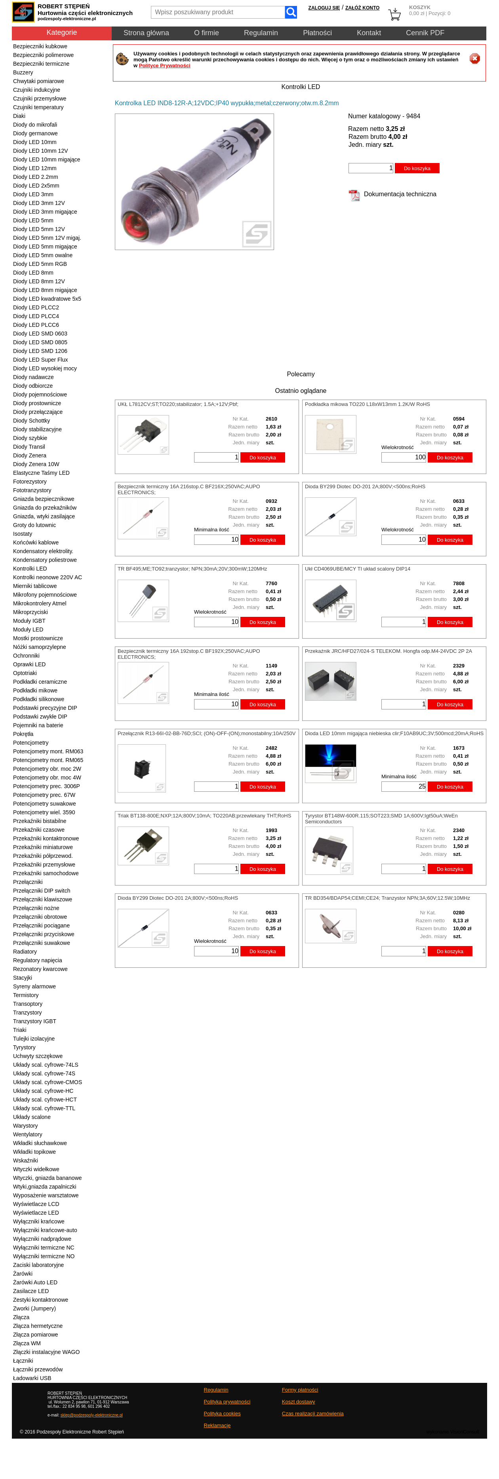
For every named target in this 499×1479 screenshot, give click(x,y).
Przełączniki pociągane (41, 925)
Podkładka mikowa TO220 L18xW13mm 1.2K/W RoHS (367, 404)
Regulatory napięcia (37, 960)
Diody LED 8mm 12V (39, 281)
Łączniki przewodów (38, 1369)
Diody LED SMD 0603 (40, 333)
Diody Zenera (29, 455)
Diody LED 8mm (33, 272)
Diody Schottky (31, 420)
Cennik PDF (425, 33)
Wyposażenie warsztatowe (46, 1195)
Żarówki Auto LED (35, 1282)
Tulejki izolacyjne (34, 1038)
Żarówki (22, 1273)
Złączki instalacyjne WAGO (46, 1352)
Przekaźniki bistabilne (40, 821)
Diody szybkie (30, 438)
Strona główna (146, 33)
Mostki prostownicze (38, 638)
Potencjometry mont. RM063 (48, 751)
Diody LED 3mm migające (45, 212)
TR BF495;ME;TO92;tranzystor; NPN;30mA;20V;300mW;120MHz (192, 569)
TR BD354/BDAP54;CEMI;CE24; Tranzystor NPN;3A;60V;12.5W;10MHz (387, 898)
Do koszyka (417, 168)
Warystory (25, 1126)
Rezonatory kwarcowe (40, 969)
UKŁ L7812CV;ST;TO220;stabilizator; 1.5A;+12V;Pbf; (178, 404)
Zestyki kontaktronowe (40, 1300)
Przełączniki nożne (36, 908)
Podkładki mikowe (35, 690)
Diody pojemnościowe (40, 394)
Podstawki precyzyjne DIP (45, 708)
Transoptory (27, 1004)
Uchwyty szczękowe (38, 1056)
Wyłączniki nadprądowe (42, 1239)
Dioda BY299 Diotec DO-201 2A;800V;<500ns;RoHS (365, 486)
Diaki (19, 116)
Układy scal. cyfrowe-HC (43, 1091)
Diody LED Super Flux (40, 359)
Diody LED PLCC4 (36, 316)
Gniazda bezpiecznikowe (43, 499)
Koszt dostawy (298, 1402)
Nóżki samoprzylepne (39, 647)
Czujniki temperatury (38, 107)
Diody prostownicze (37, 403)
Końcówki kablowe (36, 542)
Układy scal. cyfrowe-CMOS (47, 1082)
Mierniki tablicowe (35, 586)
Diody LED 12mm (35, 168)
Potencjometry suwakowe (44, 803)
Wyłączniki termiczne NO (43, 1256)
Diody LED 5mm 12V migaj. (47, 238)
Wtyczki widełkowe (36, 1169)
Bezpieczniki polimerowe (43, 55)
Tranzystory (27, 1012)
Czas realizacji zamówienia (313, 1413)
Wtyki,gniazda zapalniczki (44, 1186)
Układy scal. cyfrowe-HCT (45, 1099)
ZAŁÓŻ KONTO (362, 8)
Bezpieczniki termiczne (41, 64)
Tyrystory (24, 1047)
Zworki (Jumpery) (34, 1308)
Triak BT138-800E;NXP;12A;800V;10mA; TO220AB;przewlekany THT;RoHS (204, 816)
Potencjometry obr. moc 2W (47, 769)
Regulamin (261, 33)
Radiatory (25, 951)
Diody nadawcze (33, 377)
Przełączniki (28, 882)
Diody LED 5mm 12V (39, 229)
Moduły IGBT (29, 621)
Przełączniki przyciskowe (43, 934)
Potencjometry (30, 743)
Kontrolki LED (30, 568)
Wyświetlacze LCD (36, 1204)
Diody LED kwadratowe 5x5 (47, 299)
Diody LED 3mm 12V (39, 203)
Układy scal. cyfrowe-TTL (44, 1108)
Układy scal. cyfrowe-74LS (45, 1065)
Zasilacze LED (31, 1291)
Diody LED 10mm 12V (40, 151)
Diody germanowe (35, 133)
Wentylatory (27, 1134)
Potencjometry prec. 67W (44, 795)
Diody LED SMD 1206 (40, 351)
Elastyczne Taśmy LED (41, 473)
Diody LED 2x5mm (36, 185)
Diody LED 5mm (33, 220)
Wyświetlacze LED (36, 1213)
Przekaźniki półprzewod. (43, 856)
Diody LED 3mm (33, 194)
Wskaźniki (25, 1160)
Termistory (26, 995)
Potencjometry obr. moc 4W (47, 777)
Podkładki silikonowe (38, 699)
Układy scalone (32, 1117)
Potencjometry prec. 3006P (46, 786)
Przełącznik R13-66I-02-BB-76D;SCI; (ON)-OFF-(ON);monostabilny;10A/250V (206, 733)
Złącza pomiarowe (35, 1334)
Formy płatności (300, 1390)
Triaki (20, 1030)
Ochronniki (26, 655)
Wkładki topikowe (34, 1152)
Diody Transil (29, 447)
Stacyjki (22, 978)
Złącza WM (27, 1343)
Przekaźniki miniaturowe (43, 847)
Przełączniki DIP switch (41, 890)
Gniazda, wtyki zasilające (44, 516)
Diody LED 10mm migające (46, 159)
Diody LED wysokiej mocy (45, 368)
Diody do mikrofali (35, 124)
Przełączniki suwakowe (41, 943)
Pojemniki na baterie (38, 725)
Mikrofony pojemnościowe (45, 595)
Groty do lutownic (34, 525)
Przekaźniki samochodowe (46, 873)
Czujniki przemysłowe (40, 98)
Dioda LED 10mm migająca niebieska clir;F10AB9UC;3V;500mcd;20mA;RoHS (394, 733)
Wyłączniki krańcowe (39, 1221)
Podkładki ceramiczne (40, 682)
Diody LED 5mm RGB (40, 264)
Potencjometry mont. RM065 (48, 760)
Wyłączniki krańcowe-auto (45, 1230)
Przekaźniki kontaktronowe (46, 838)
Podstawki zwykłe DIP (40, 716)
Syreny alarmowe (34, 986)
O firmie (206, 33)
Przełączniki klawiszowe (42, 899)
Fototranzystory (32, 490)
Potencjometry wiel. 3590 (44, 812)
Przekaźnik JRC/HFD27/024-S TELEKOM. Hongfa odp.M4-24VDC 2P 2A (388, 651)
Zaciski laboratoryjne (38, 1265)
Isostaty (22, 534)
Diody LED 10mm (35, 142)
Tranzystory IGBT (34, 1021)
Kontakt (369, 33)
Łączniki (23, 1361)
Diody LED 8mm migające (45, 290)
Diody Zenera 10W (36, 464)
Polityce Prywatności (164, 65)
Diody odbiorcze (33, 386)
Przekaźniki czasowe (39, 830)
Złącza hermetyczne (38, 1326)
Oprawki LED (29, 664)
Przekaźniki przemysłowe (44, 864)
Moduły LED (28, 629)
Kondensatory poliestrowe (45, 560)
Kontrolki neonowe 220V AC (47, 577)
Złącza (21, 1317)
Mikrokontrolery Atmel (40, 603)
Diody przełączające (38, 412)
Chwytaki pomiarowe (38, 81)
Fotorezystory (30, 481)
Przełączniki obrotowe (40, 917)
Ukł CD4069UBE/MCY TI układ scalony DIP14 (357, 569)
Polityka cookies (222, 1413)
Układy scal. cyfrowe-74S (44, 1073)
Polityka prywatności (227, 1402)
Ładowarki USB (32, 1378)
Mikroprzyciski (30, 612)
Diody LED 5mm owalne (42, 255)
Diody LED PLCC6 (36, 325)
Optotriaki (25, 673)
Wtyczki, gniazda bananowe (47, 1178)
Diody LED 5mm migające (45, 246)
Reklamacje (217, 1425)
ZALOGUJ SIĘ (324, 8)
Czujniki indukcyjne (36, 90)
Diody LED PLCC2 (36, 307)
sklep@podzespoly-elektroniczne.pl (92, 1415)
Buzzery (23, 72)
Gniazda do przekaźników (44, 507)
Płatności (317, 33)
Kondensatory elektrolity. (43, 551)
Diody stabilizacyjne (37, 429)
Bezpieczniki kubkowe (40, 46)
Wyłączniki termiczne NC (43, 1247)
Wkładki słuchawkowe (40, 1143)
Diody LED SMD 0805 (40, 342)
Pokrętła (23, 734)
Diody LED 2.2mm (35, 177)
